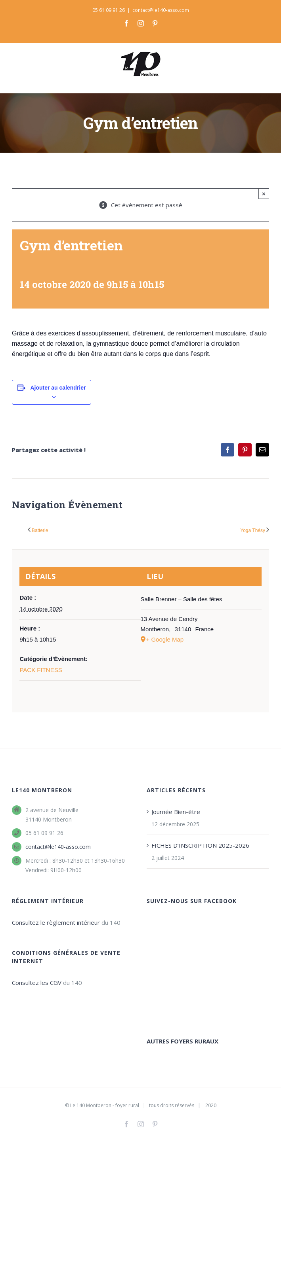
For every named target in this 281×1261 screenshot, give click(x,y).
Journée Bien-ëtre (175, 812)
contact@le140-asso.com (160, 10)
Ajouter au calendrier (58, 387)
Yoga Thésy (252, 530)
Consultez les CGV (36, 982)
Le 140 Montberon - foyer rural (104, 1066)
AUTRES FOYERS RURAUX (182, 955)
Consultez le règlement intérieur (56, 922)
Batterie (40, 530)
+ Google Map (165, 639)
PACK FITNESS (40, 669)
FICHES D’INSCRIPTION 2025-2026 (200, 845)
